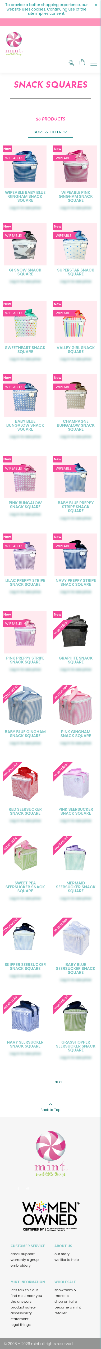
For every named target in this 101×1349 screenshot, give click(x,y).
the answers (21, 1301)
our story (62, 1253)
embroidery (21, 1265)
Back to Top (50, 1105)
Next (58, 1082)
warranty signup (25, 1259)
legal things (21, 1324)
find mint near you (26, 1295)
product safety (23, 1307)
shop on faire (65, 1301)
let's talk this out (24, 1289)
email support (23, 1253)
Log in (15, 207)
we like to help (66, 1259)
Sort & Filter (50, 132)
